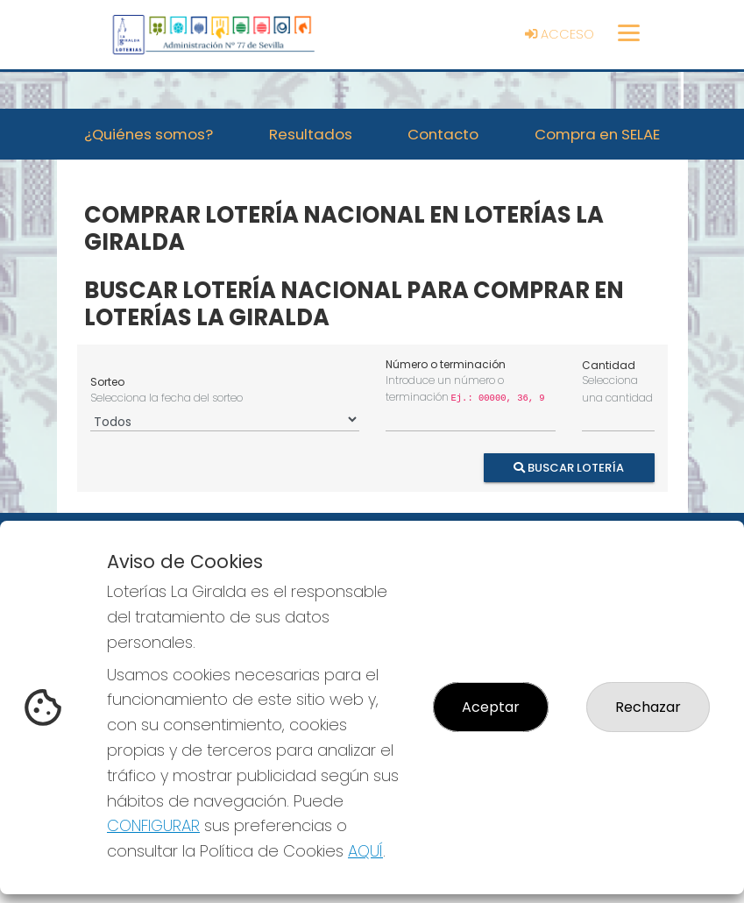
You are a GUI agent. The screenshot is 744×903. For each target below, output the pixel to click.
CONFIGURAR (153, 825)
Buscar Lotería (569, 467)
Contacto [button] (442, 134)
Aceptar (491, 707)
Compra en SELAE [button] (597, 134)
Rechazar (648, 707)
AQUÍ (365, 851)
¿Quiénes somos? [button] (148, 134)
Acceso (559, 34)
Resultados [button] (310, 134)
